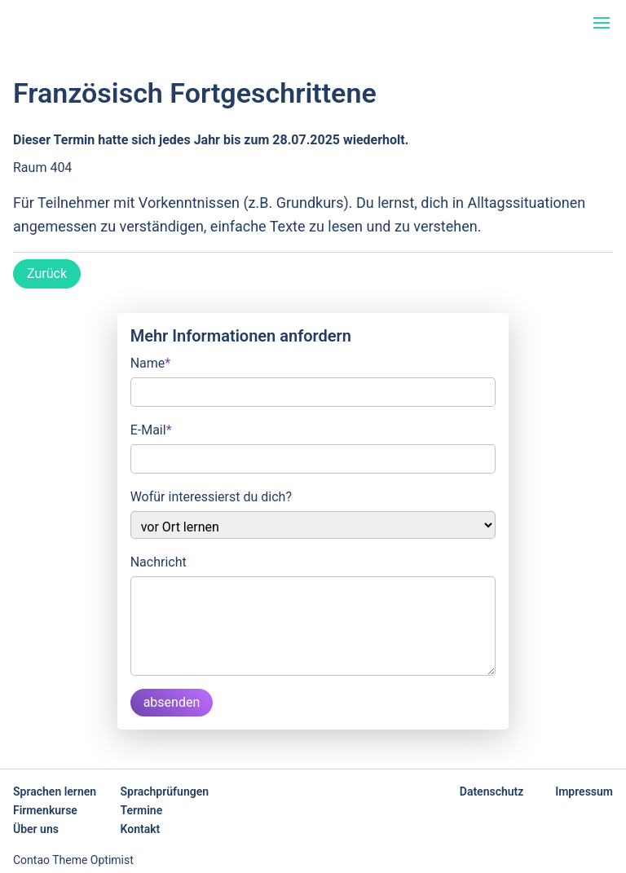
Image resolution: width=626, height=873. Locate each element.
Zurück (47, 273)
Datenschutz (492, 791)
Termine (142, 810)
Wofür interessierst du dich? (211, 497)
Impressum (584, 791)
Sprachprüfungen (165, 791)
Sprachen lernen (54, 791)
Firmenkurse (45, 810)
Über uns (36, 829)
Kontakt (141, 829)
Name (150, 362)
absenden (172, 702)
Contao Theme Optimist (73, 859)
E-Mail (151, 429)
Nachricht (158, 562)
